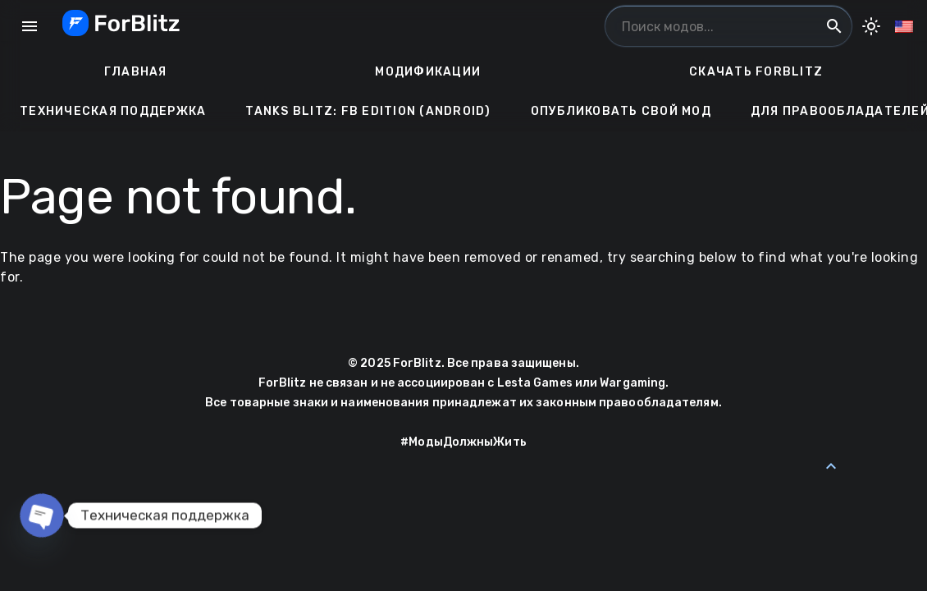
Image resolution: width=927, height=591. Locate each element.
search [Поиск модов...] (834, 26)
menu (29, 26)
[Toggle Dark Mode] (871, 26)
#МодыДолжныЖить (463, 442)
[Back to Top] (831, 466)
